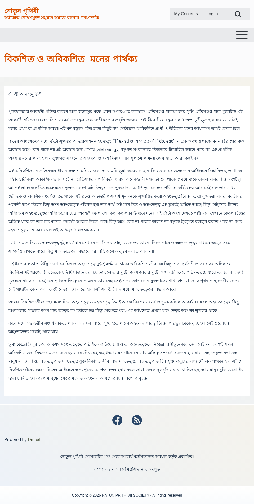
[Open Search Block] (238, 14)
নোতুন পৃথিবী (21, 11)
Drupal (34, 439)
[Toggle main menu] (127, 35)
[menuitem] (186, 14)
